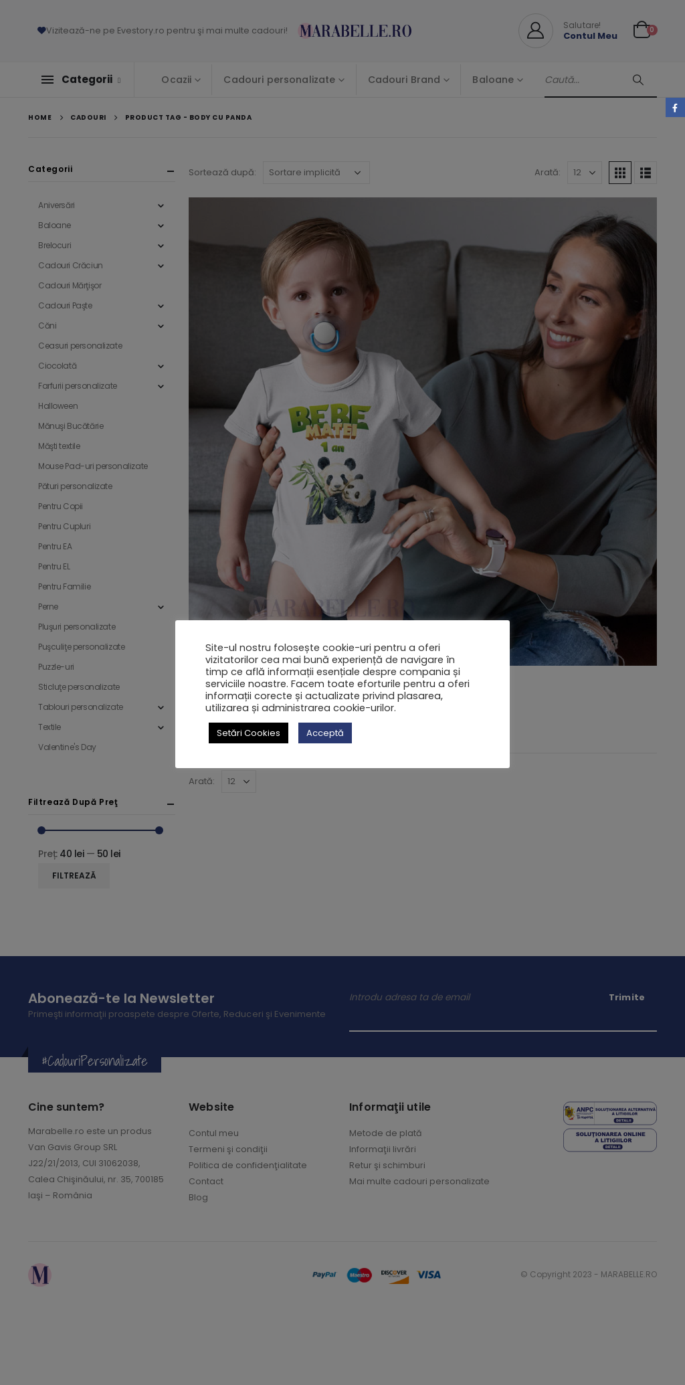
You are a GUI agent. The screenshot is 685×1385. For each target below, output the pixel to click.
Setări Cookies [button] (248, 733)
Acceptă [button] (325, 733)
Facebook (675, 107)
